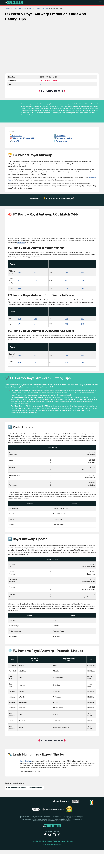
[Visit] (25, 266)
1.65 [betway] (35, 359)
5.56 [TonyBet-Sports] (66, 290)
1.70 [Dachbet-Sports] (19, 327)
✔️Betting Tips (15, 141)
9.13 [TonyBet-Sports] (66, 282)
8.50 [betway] (35, 282)
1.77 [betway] (35, 327)
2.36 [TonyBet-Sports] (66, 367)
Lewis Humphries (26, 765)
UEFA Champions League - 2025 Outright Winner (25, 792)
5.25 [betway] (35, 290)
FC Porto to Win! (50, 80)
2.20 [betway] (35, 367)
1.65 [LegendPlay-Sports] (82, 359)
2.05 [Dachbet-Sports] (19, 321)
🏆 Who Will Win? (16, 135)
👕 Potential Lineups (61, 141)
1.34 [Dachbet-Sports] (19, 273)
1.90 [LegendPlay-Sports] (82, 321)
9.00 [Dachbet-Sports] (19, 282)
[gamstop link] (45, 806)
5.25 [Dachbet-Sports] (19, 290)
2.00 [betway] (35, 321)
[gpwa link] (75, 806)
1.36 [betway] (41, 84)
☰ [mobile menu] (100, 2)
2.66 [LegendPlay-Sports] (82, 367)
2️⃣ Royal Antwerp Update (63, 138)
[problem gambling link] (36, 814)
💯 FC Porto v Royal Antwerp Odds (22, 138)
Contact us (61, 845)
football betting (67, 113)
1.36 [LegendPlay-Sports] (82, 273)
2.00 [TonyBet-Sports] (66, 321)
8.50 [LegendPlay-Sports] (82, 282)
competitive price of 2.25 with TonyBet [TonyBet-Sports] (70, 397)
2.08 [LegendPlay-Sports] (82, 327)
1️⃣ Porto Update (59, 135)
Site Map (70, 845)
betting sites (21, 243)
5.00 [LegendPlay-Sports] (82, 290)
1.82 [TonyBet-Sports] (66, 327)
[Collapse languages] (91, 804)
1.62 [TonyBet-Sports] (66, 359)
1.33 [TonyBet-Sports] (66, 273)
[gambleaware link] (61, 806)
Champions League (56, 104)
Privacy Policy (52, 845)
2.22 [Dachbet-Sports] (19, 367)
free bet (88, 389)
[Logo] (14, 3)
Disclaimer (42, 845)
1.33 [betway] (35, 273)
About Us (35, 845)
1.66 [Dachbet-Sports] (19, 359)
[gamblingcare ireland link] (53, 814)
